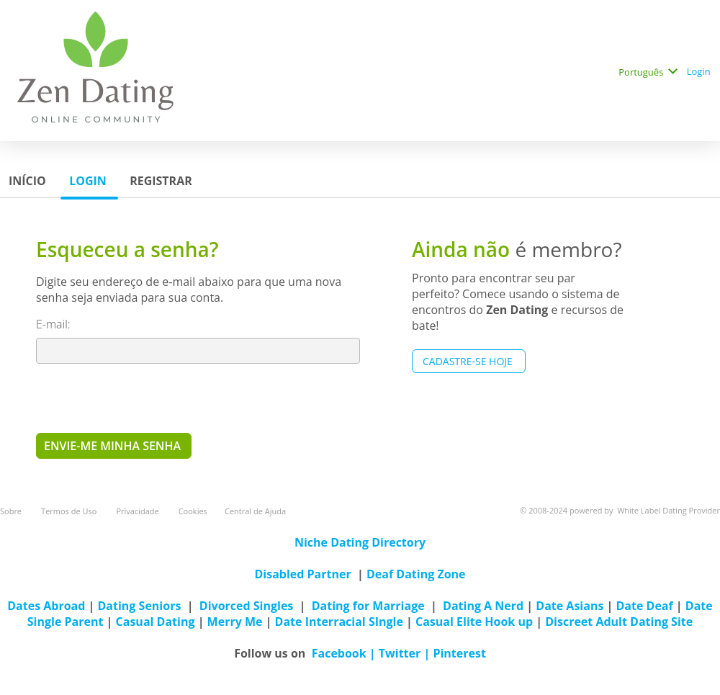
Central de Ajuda (255, 511)
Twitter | (406, 653)
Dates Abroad (46, 606)
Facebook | (345, 653)
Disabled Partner (302, 574)
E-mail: (54, 324)
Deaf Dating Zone (416, 574)
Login (700, 71)
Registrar (162, 181)
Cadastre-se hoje (469, 361)
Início (29, 181)
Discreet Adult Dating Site (619, 621)
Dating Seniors (139, 606)
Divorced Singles (246, 606)
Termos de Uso (70, 511)
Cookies (193, 511)
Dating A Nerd (483, 606)
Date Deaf (644, 606)
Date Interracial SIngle (339, 621)
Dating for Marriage (368, 606)
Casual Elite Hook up (474, 621)
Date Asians (569, 606)
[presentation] (145, 397)
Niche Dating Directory (360, 542)
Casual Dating (155, 621)
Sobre (12, 511)
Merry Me (235, 621)
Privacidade (138, 511)
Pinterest (459, 653)
